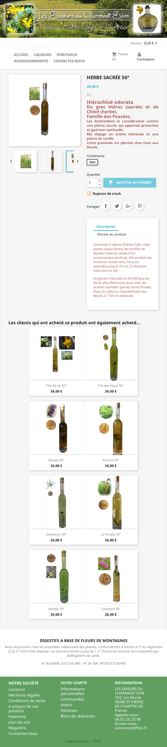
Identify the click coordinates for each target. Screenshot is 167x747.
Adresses (69, 710)
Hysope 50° (56, 460)
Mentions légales (24, 695)
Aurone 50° (111, 460)
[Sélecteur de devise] (151, 43)
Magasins (17, 727)
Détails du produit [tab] (111, 234)
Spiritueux (67, 54)
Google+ (128, 206)
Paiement (17, 716)
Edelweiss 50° (56, 534)
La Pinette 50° (111, 534)
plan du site (19, 722)
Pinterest (139, 206)
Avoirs (66, 704)
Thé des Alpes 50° (111, 385)
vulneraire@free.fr (131, 727)
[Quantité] (92, 182)
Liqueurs (42, 54)
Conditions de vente (26, 700)
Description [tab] (106, 226)
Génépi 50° (56, 609)
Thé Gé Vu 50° (56, 385)
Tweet (117, 206)
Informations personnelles (73, 691)
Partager (105, 206)
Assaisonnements (31, 61)
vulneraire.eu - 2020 (83, 741)
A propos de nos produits (23, 708)
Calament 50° (110, 609)
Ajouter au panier (129, 182)
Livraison (16, 689)
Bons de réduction (78, 716)
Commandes (72, 699)
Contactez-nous (69, 61)
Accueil (21, 54)
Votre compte (74, 682)
